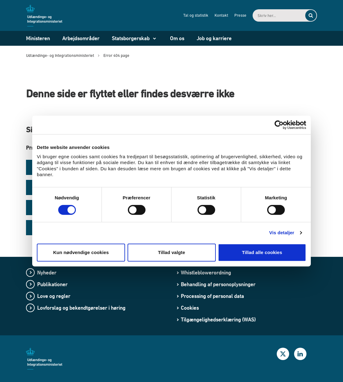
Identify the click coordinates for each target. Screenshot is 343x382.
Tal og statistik (195, 15)
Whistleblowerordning (206, 273)
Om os (177, 38)
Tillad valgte (171, 252)
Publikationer (52, 284)
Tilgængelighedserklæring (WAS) (218, 319)
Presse (240, 15)
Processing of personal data (212, 296)
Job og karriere (214, 38)
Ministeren (38, 38)
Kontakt (221, 15)
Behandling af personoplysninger (218, 284)
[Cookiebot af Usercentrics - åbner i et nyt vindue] (279, 124)
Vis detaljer (281, 232)
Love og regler (53, 296)
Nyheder (46, 273)
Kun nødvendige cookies (81, 252)
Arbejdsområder (80, 38)
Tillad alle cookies (262, 252)
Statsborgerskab (131, 38)
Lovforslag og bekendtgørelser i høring (81, 308)
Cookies (190, 308)
